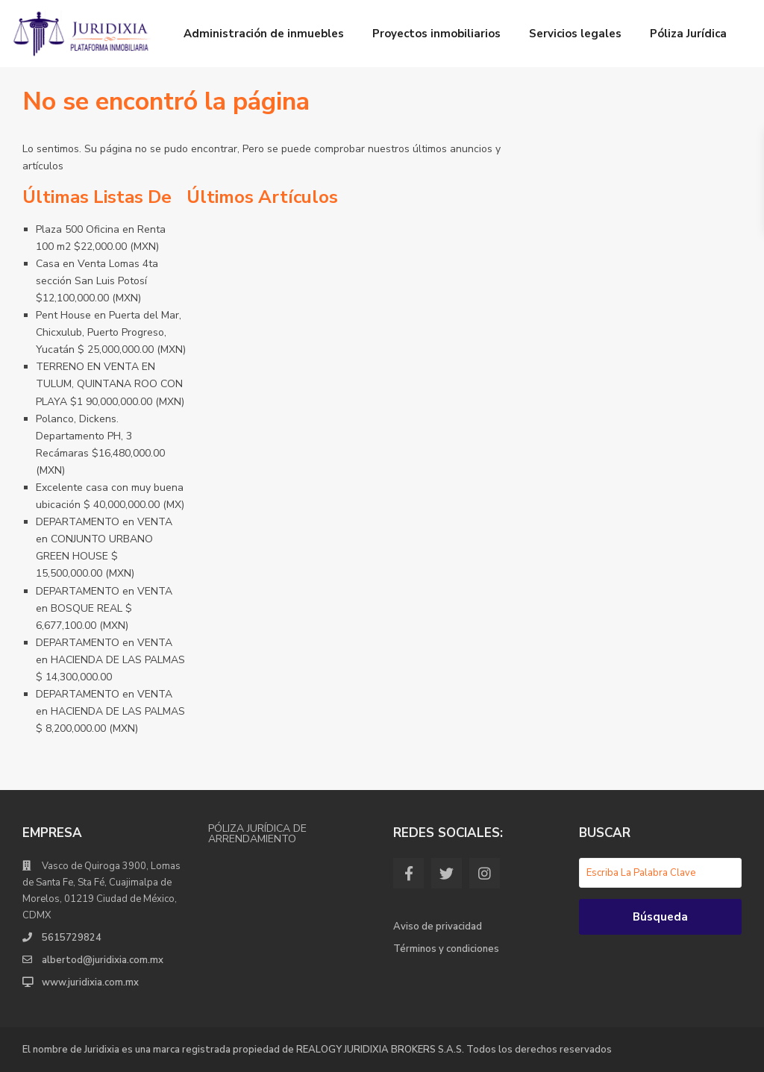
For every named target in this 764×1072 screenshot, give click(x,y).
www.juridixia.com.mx (90, 982)
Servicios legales (575, 33)
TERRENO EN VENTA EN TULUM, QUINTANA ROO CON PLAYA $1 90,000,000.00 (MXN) (110, 384)
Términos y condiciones (446, 949)
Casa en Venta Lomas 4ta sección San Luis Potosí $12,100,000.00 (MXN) (97, 281)
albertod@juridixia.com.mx (102, 960)
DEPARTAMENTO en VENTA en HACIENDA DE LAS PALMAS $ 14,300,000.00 (110, 660)
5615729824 (71, 937)
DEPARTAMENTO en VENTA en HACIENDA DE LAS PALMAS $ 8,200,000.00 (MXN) (110, 711)
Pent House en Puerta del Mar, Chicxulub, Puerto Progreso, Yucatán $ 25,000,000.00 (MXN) (111, 332)
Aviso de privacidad (437, 926)
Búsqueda (660, 916)
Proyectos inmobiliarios (436, 33)
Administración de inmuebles (264, 33)
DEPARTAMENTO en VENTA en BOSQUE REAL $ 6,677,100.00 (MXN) (104, 608)
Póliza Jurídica (688, 33)
